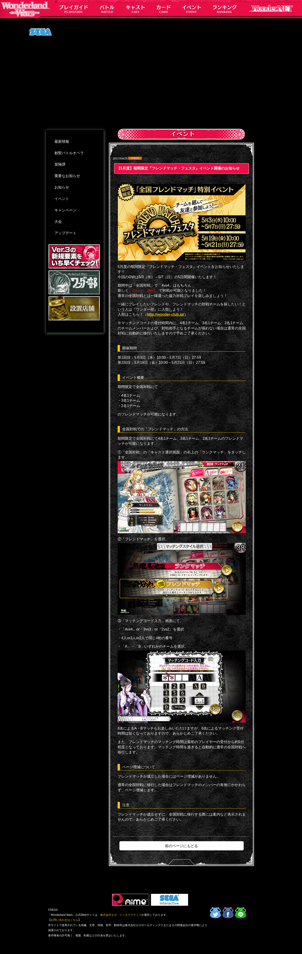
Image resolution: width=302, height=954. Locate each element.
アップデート (65, 233)
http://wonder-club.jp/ (165, 314)
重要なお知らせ (67, 176)
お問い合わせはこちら (64, 920)
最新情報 (61, 141)
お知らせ (61, 187)
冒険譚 (59, 164)
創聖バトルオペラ (69, 153)
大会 (58, 222)
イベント (61, 199)
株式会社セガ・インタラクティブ (120, 914)
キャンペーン (65, 210)
